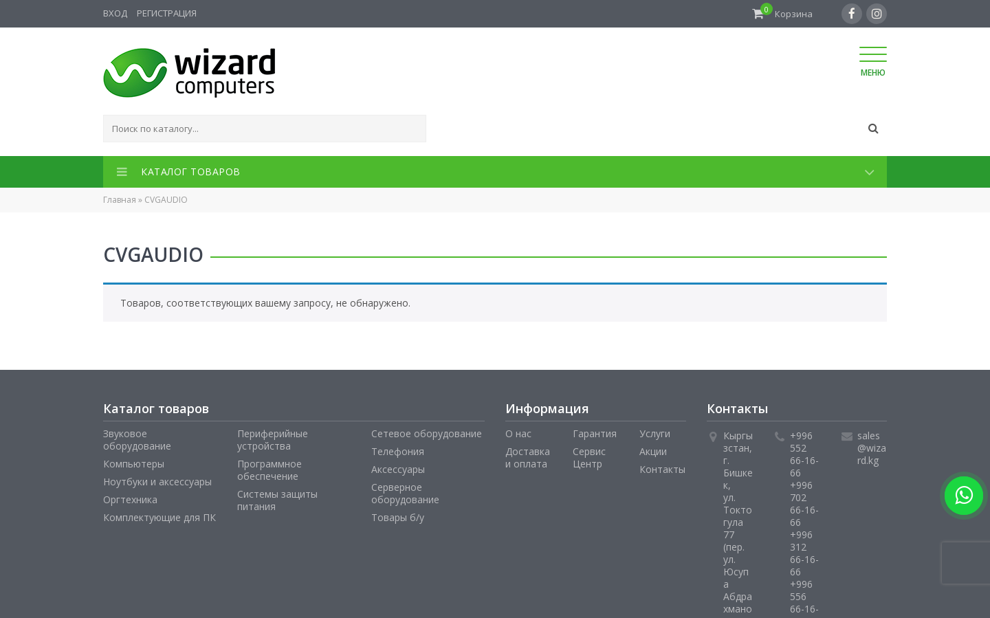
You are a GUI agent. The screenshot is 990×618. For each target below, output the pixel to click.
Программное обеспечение (269, 470)
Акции (653, 451)
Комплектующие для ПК (159, 517)
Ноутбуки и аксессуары (157, 481)
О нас (518, 433)
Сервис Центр (589, 457)
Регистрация (167, 13)
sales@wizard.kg (871, 448)
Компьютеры (133, 463)
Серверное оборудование (405, 493)
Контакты (662, 469)
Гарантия (595, 433)
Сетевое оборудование (426, 433)
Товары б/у (397, 517)
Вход (115, 13)
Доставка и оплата (527, 457)
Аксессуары (398, 469)
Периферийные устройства (272, 439)
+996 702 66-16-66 (804, 503)
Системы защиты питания (277, 500)
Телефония (397, 451)
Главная (119, 200)
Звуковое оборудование (137, 439)
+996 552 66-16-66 (804, 454)
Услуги (654, 433)
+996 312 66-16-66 (804, 553)
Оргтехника (130, 499)
